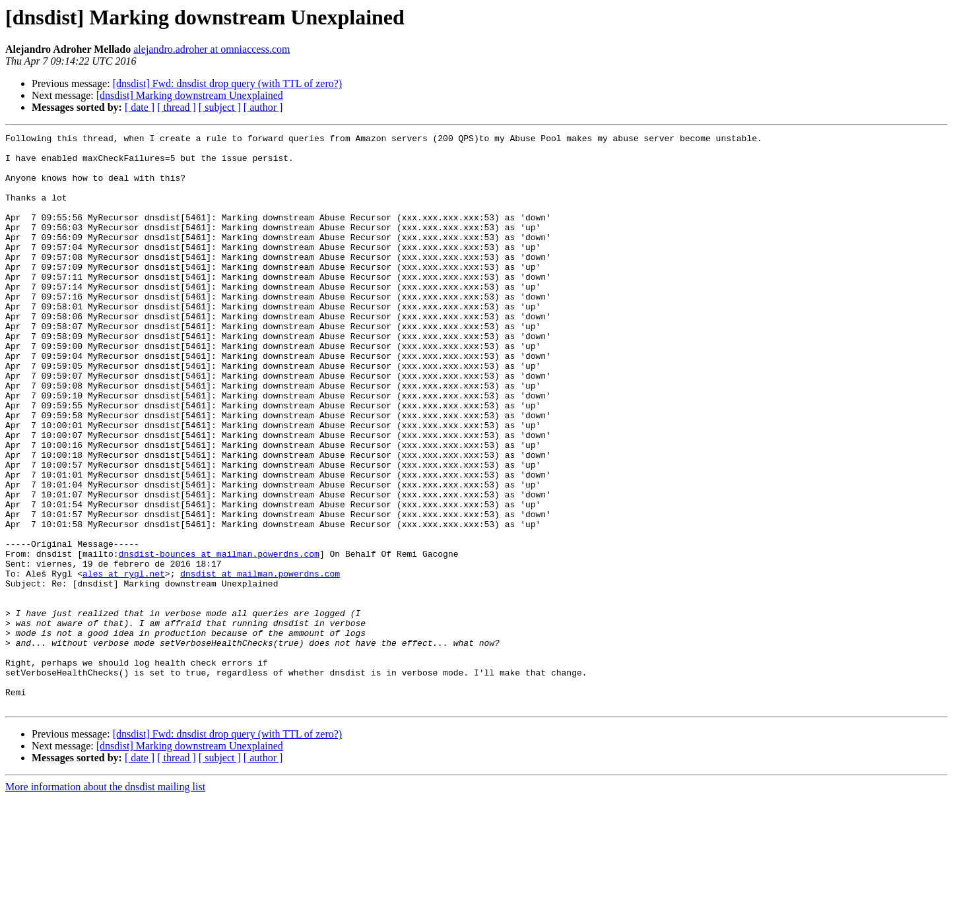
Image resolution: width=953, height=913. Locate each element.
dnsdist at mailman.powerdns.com (260, 662)
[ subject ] (220, 107)
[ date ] (139, 107)
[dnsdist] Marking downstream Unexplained (189, 95)
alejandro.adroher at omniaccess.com (211, 49)
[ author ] (263, 107)
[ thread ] (176, 107)
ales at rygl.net (123, 662)
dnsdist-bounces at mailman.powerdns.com (219, 639)
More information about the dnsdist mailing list (105, 901)
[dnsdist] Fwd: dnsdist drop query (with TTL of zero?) (228, 83)
